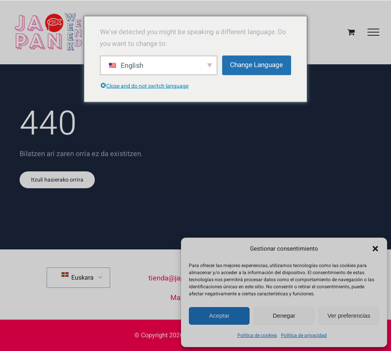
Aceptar (219, 315)
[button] (375, 249)
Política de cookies (257, 335)
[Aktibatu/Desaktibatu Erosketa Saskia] (351, 32)
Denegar (284, 315)
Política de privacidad (304, 335)
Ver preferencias (349, 315)
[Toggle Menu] (373, 32)
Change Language (256, 65)
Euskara (78, 277)
